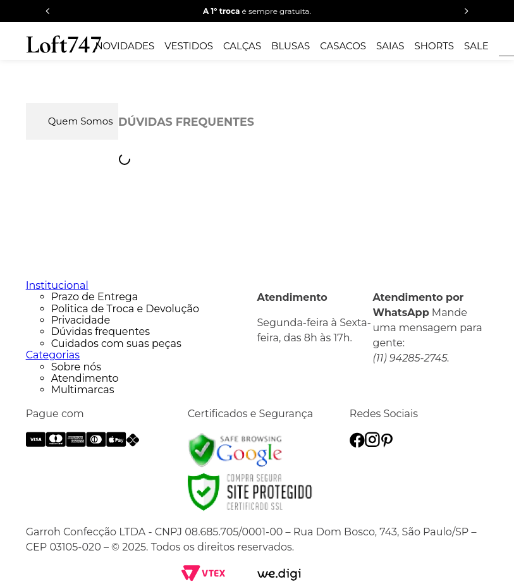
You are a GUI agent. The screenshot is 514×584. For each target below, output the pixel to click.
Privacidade (81, 320)
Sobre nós (76, 367)
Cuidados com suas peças (116, 344)
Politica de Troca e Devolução (125, 309)
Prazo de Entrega (94, 297)
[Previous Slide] (47, 11)
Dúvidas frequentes (100, 331)
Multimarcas (82, 390)
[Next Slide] (466, 11)
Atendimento (85, 378)
